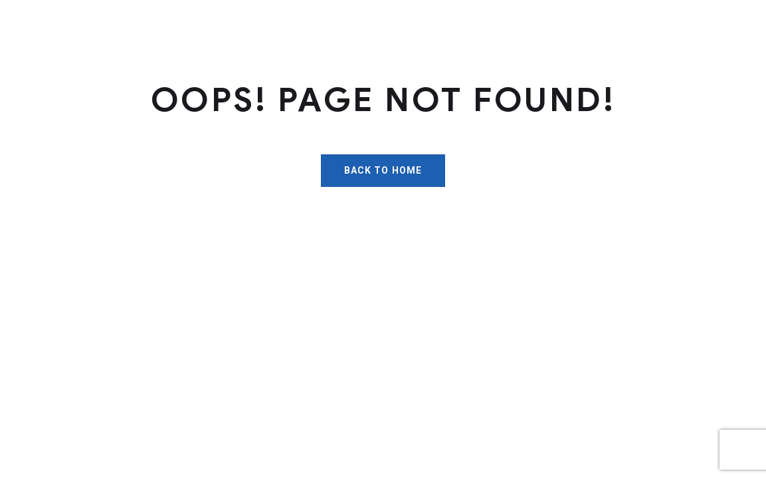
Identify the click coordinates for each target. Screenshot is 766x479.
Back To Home (383, 170)
